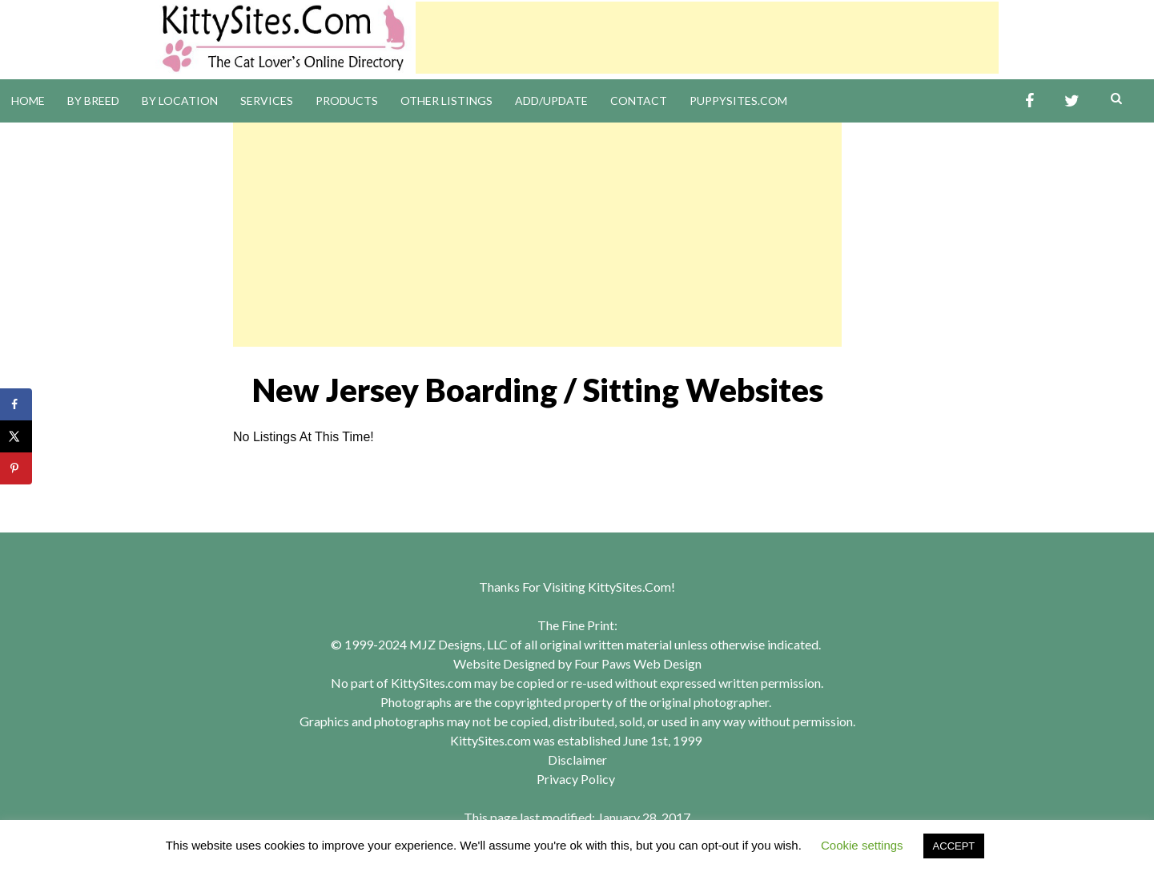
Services (266, 100)
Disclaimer (577, 759)
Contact (638, 100)
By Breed (93, 100)
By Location (180, 100)
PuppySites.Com (738, 100)
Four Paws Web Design (638, 663)
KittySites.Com (629, 586)
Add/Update (551, 100)
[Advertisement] (707, 38)
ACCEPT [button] (954, 846)
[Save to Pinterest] (16, 468)
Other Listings (446, 100)
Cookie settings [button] (862, 845)
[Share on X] (16, 436)
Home (28, 100)
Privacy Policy (576, 778)
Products (347, 100)
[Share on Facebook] (16, 404)
